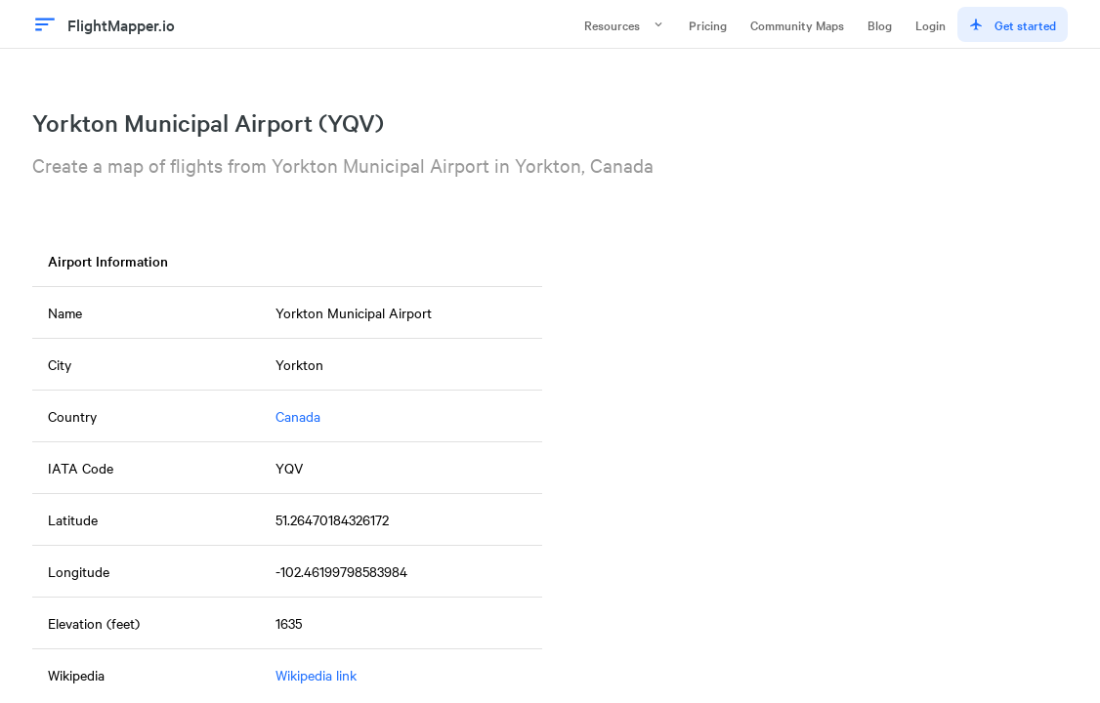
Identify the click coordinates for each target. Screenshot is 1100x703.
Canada (297, 416)
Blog (879, 24)
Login (930, 24)
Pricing (708, 24)
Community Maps (797, 24)
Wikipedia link (316, 674)
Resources (624, 24)
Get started (1012, 24)
